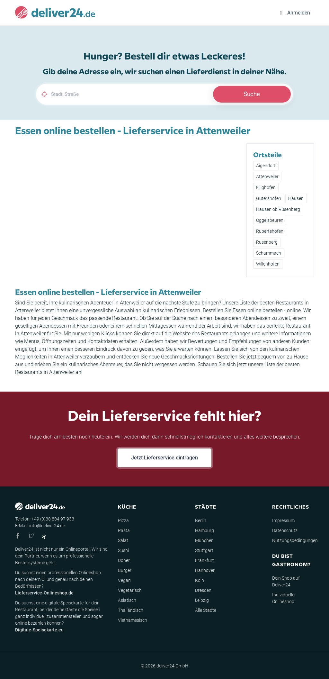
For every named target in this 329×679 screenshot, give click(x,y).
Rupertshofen (269, 231)
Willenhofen (268, 264)
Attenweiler (267, 176)
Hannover (205, 570)
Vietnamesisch (132, 620)
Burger (124, 570)
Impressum (283, 520)
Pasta (124, 530)
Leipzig (202, 600)
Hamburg (204, 530)
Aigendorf (266, 165)
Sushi (123, 550)
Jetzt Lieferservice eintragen (164, 458)
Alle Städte (205, 610)
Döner (124, 560)
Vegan (124, 580)
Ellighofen (266, 187)
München (204, 540)
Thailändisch (130, 610)
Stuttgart (204, 550)
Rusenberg (267, 242)
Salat (123, 540)
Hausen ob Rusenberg (278, 209)
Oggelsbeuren (269, 220)
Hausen (296, 198)
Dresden (203, 590)
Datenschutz (285, 530)
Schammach (268, 253)
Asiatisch (127, 600)
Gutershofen (268, 198)
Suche (252, 94)
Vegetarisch (130, 590)
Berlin (200, 520)
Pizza (123, 520)
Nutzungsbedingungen (295, 540)
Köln (199, 580)
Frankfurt (204, 560)
